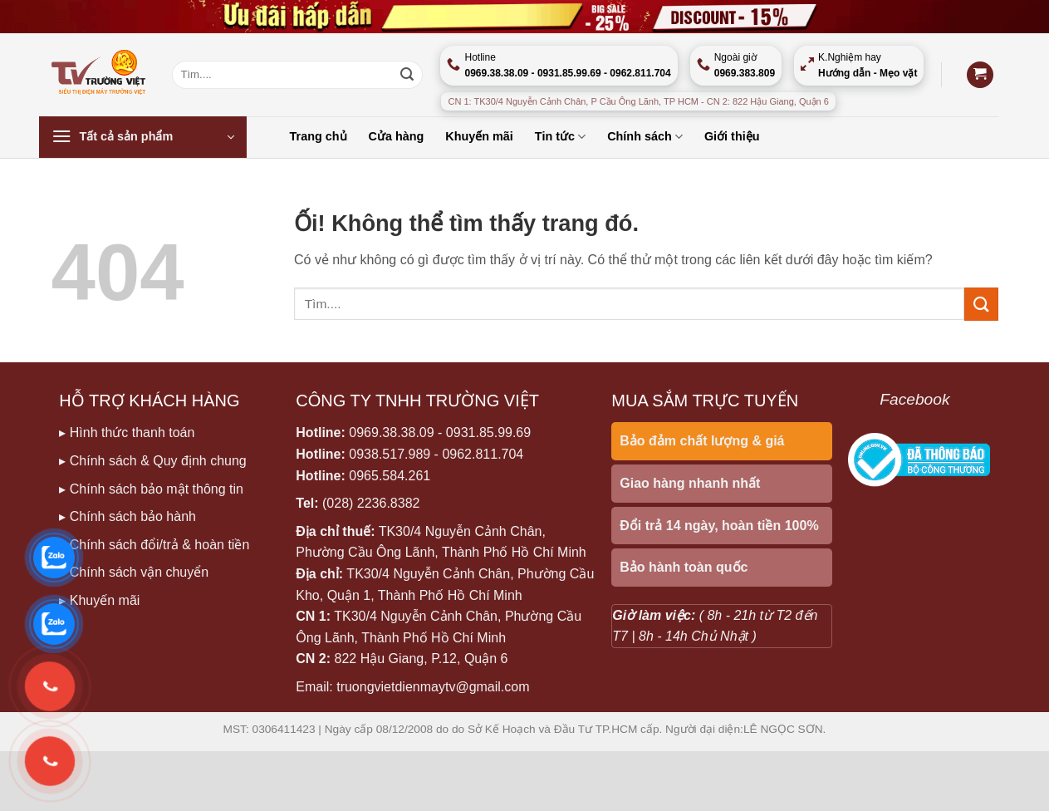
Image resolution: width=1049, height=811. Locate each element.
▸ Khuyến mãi (99, 600)
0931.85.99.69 (488, 432)
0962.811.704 (482, 454)
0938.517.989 (389, 454)
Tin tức (560, 137)
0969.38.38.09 (391, 432)
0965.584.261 (389, 476)
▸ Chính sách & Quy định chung (152, 461)
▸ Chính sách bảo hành (127, 516)
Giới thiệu (732, 136)
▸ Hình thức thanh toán (126, 432)
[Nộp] (407, 75)
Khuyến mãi (479, 136)
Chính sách (645, 137)
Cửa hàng (396, 136)
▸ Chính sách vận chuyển (133, 572)
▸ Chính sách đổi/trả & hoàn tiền (154, 545)
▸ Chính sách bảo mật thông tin (151, 489)
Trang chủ (318, 136)
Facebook (914, 399)
